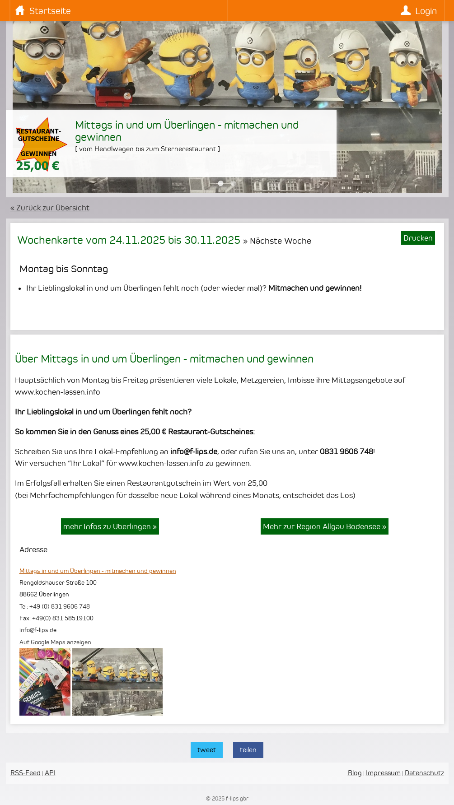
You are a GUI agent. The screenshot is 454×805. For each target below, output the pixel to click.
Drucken (418, 237)
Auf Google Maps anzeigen (55, 642)
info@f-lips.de (37, 629)
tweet (206, 750)
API (50, 773)
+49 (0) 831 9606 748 (59, 606)
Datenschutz (424, 773)
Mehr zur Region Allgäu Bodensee (324, 526)
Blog (355, 773)
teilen (248, 750)
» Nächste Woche (277, 241)
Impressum (383, 773)
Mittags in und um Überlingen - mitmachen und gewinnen (97, 570)
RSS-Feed (25, 773)
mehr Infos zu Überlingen (110, 526)
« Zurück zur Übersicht (49, 207)
